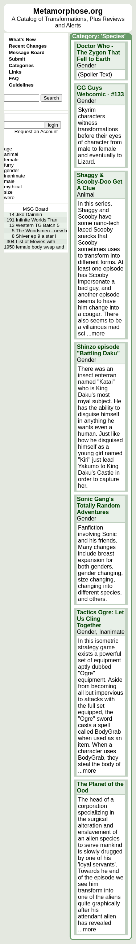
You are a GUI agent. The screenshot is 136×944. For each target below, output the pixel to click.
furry (9, 165)
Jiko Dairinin (29, 214)
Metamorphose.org (68, 11)
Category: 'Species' (98, 36)
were (9, 197)
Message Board (27, 52)
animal (11, 154)
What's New (22, 39)
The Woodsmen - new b (41, 230)
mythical (13, 186)
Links (15, 72)
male (9, 181)
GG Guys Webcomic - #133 (100, 91)
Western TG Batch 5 (37, 225)
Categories (21, 65)
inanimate (14, 176)
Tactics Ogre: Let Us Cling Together (100, 618)
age (8, 149)
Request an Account (36, 131)
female (11, 159)
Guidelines (21, 85)
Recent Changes (27, 46)
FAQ (13, 78)
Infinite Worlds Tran (37, 220)
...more (96, 333)
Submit (17, 59)
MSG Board (35, 209)
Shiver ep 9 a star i (36, 236)
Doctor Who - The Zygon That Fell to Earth (98, 52)
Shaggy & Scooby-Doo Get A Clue (99, 181)
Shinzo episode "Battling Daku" (98, 350)
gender (11, 170)
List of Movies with (35, 241)
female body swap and (40, 247)
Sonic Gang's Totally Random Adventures (98, 505)
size (8, 192)
